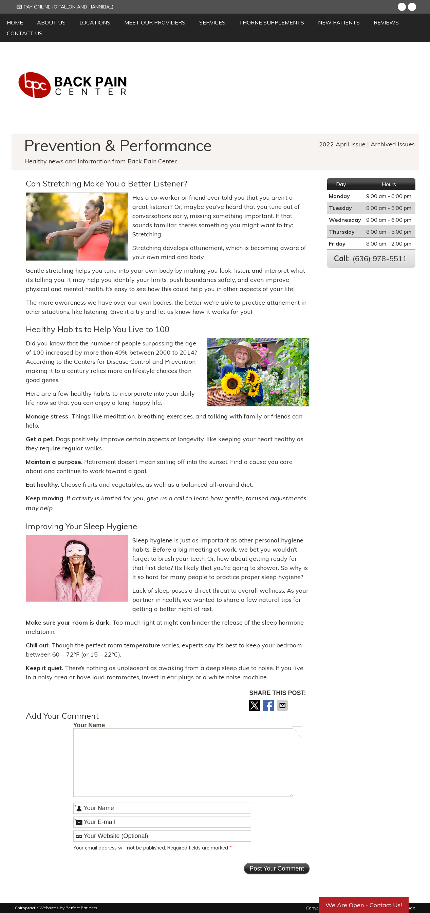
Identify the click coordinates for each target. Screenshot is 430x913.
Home (15, 22)
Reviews (386, 22)
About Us (51, 22)
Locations (94, 22)
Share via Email (283, 705)
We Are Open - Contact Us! (363, 905)
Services (212, 22)
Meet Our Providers (154, 22)
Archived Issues (393, 144)
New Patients (339, 22)
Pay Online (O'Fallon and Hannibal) (65, 7)
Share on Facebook (269, 705)
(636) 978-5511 (380, 258)
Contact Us (24, 33)
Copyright (315, 907)
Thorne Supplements (271, 22)
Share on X (255, 705)
